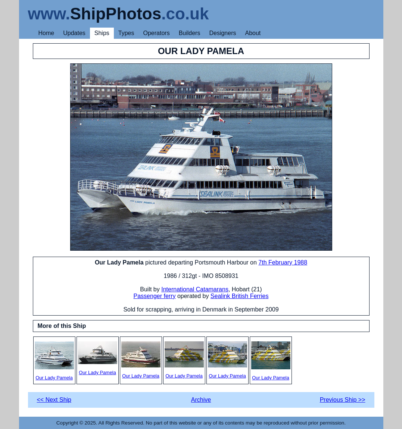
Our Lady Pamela (54, 361)
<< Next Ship (54, 400)
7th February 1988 (282, 262)
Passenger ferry (155, 296)
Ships (101, 33)
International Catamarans (194, 289)
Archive (201, 400)
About (253, 33)
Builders (189, 33)
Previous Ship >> (342, 400)
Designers (222, 33)
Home (46, 33)
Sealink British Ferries (240, 296)
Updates (74, 33)
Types (126, 33)
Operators (156, 33)
